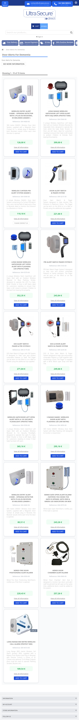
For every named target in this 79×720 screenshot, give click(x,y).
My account (7, 704)
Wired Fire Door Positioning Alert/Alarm (21, 571)
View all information (21, 147)
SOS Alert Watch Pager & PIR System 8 (21, 345)
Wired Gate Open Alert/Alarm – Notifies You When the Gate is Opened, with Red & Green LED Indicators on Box (57, 498)
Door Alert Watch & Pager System (57, 191)
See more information (13, 64)
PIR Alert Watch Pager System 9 (58, 262)
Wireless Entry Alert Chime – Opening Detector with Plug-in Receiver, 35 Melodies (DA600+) (21, 498)
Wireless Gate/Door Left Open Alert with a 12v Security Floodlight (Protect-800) (21, 419)
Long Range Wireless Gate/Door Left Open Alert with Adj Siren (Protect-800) (58, 113)
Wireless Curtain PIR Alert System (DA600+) (21, 191)
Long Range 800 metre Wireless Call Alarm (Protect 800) (21, 643)
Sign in (39, 37)
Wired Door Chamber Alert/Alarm (58, 571)
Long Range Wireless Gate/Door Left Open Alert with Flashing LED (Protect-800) (21, 265)
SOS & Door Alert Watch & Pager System (58, 345)
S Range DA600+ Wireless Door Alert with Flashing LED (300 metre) (58, 419)
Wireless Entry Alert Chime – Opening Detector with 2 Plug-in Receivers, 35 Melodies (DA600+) (21, 114)
